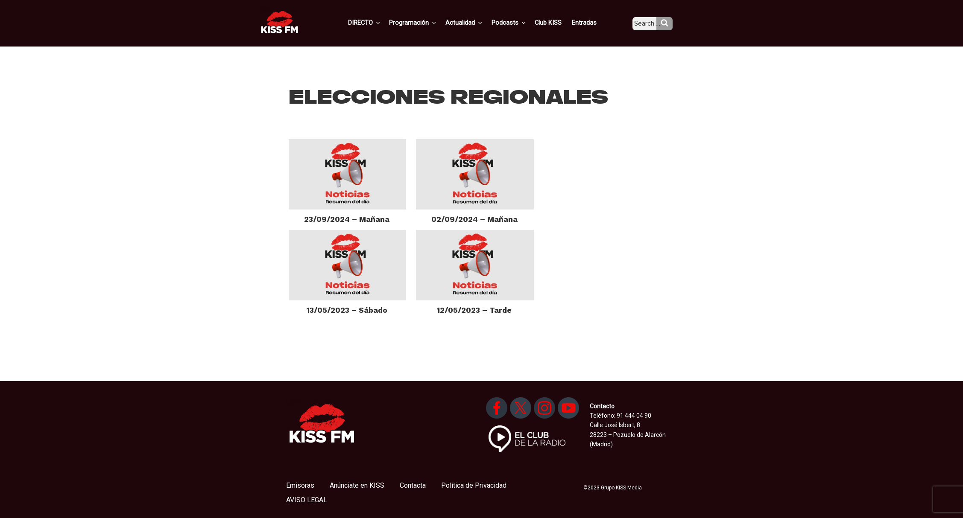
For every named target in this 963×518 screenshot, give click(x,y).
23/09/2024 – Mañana (346, 219)
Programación (426, 22)
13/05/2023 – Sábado (347, 310)
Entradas (590, 22)
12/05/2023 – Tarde (474, 310)
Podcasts (518, 22)
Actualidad (475, 22)
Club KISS (555, 22)
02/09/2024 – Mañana (474, 219)
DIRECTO (379, 22)
